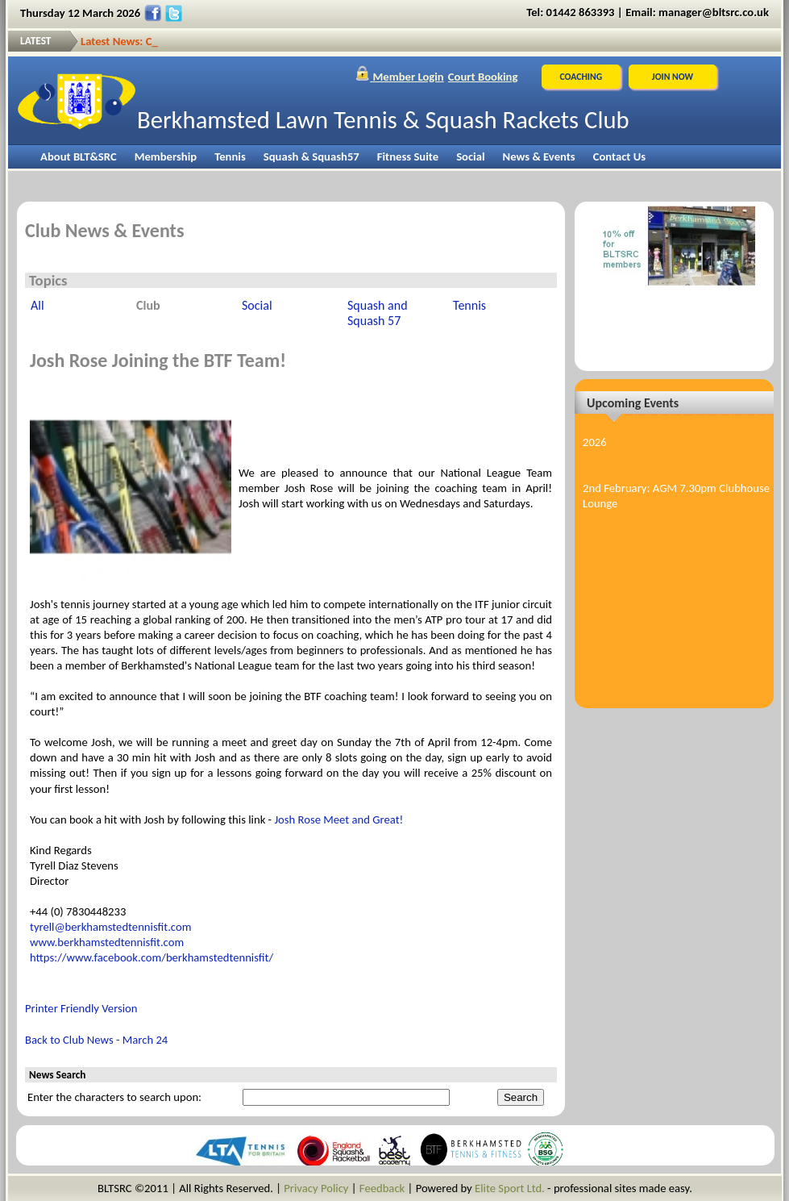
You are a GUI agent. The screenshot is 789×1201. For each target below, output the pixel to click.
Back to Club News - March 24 (96, 1039)
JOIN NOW (672, 76)
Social (470, 156)
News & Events (539, 156)
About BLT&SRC (78, 156)
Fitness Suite (407, 156)
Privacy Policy (316, 1188)
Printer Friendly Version (81, 1008)
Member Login (399, 76)
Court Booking (483, 76)
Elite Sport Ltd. (510, 1188)
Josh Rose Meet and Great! (338, 819)
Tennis (230, 156)
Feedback (382, 1188)
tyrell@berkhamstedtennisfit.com (110, 927)
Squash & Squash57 (311, 156)
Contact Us (619, 156)
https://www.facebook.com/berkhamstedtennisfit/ (151, 957)
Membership (166, 156)
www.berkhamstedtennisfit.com (107, 942)
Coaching (580, 76)
